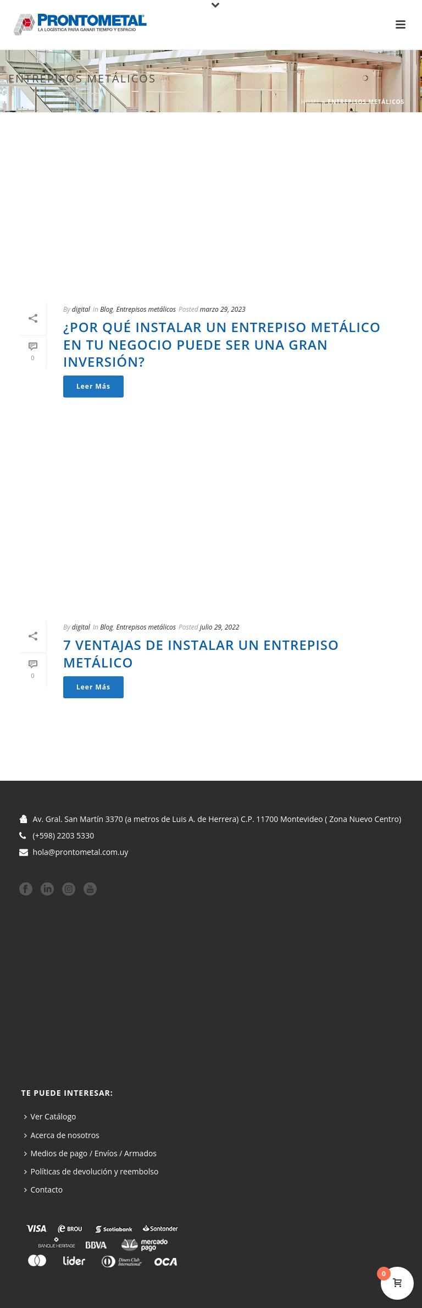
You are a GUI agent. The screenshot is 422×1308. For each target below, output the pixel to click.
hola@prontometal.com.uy (81, 852)
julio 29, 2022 (220, 627)
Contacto (43, 1189)
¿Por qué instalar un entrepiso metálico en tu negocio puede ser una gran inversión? (222, 344)
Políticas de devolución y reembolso (91, 1171)
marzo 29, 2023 (223, 309)
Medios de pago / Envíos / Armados (90, 1153)
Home (310, 102)
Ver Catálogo (50, 1116)
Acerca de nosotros (61, 1135)
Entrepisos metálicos (146, 309)
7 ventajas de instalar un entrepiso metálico (201, 653)
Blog (106, 309)
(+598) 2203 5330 (64, 836)
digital (81, 309)
